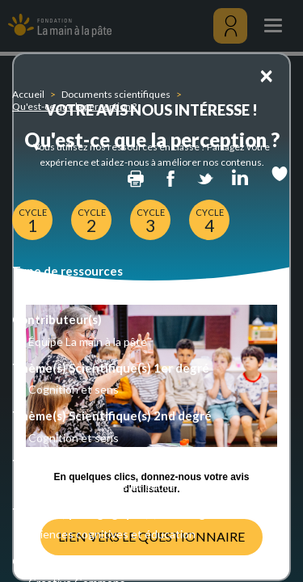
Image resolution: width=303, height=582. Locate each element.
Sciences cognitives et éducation (112, 486)
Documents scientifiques (115, 94)
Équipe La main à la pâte (87, 341)
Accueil (28, 94)
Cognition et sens (73, 389)
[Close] (266, 74)
